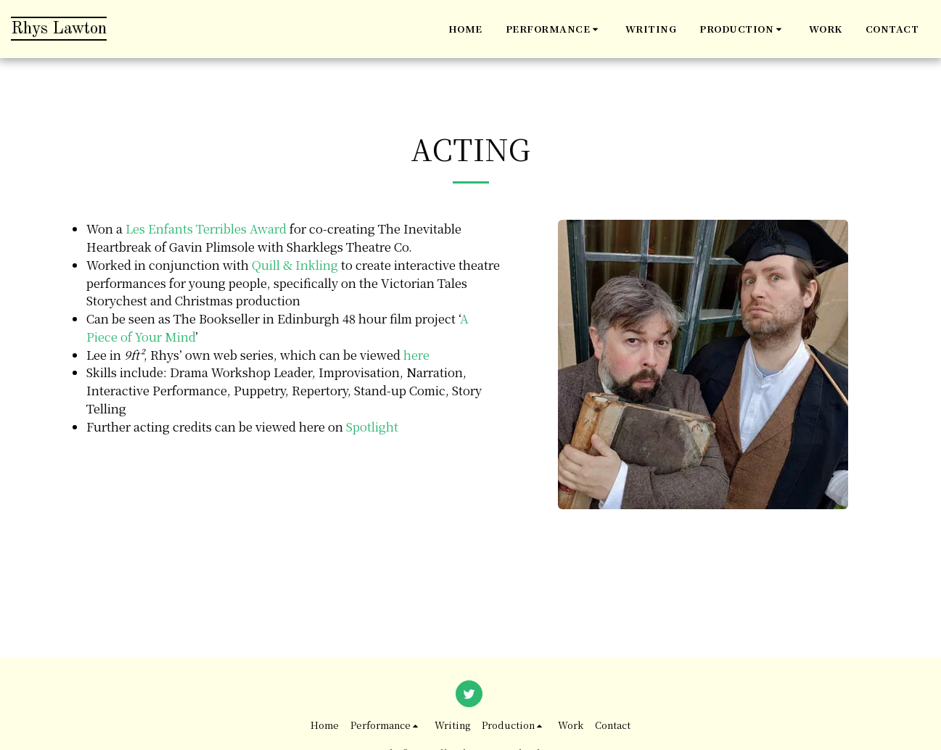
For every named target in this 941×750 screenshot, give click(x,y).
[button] (554, 28)
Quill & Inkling (295, 264)
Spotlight (372, 426)
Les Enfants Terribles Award (206, 228)
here (416, 354)
